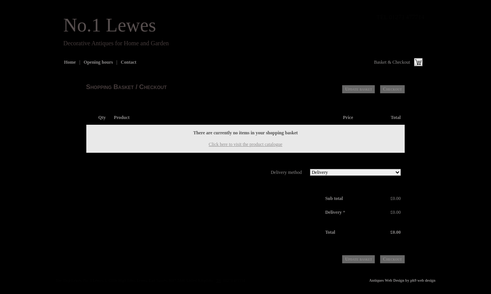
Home (70, 62)
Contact (129, 62)
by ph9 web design (420, 280)
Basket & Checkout (392, 62)
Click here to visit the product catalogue (245, 144)
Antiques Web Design (386, 280)
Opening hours (98, 62)
